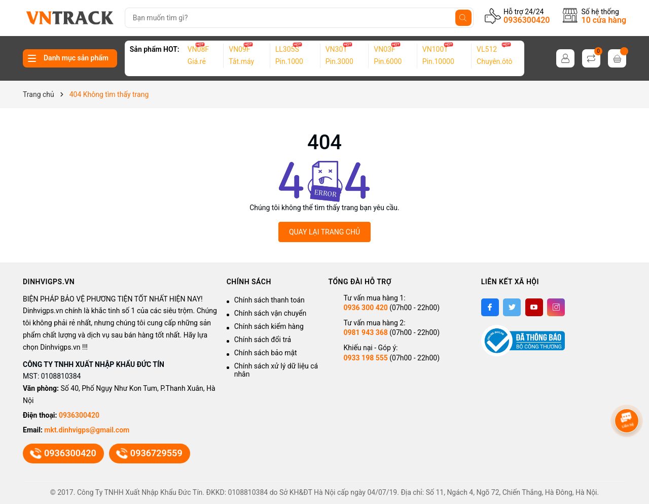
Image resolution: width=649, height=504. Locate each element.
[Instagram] (556, 307)
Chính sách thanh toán (269, 300)
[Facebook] (490, 307)
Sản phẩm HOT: (154, 49)
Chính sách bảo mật (265, 353)
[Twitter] (512, 307)
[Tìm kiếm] (463, 18)
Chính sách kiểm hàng (269, 326)
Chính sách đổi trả (262, 339)
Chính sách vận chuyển (270, 313)
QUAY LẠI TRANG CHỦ (324, 232)
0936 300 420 (365, 308)
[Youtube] (534, 307)
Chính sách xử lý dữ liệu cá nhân (276, 370)
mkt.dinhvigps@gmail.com (86, 430)
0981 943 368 (365, 332)
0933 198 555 (365, 358)
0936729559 (150, 453)
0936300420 (526, 20)
